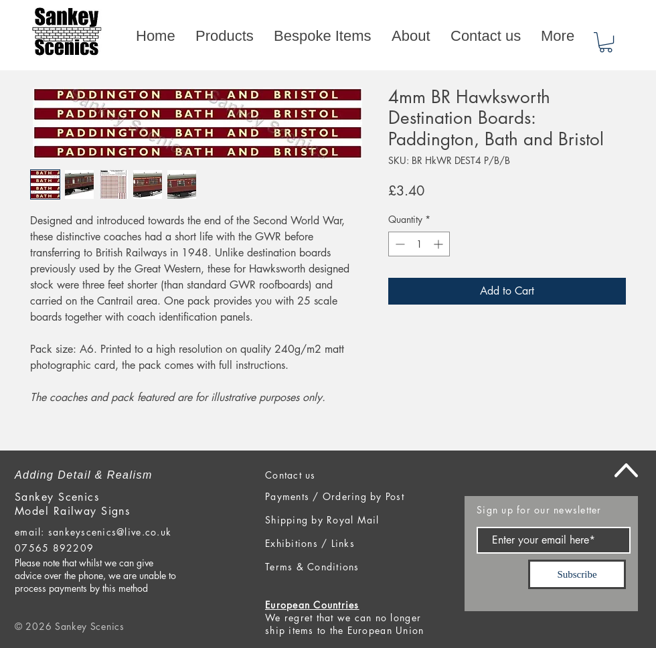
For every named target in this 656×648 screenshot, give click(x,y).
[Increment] (439, 244)
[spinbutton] (419, 244)
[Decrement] (398, 244)
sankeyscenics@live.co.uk (109, 531)
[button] (606, 42)
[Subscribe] (577, 574)
